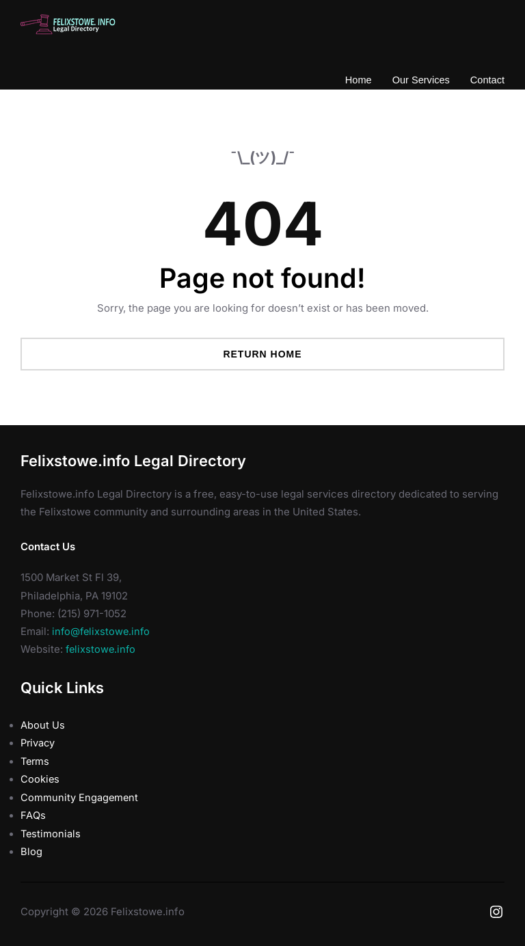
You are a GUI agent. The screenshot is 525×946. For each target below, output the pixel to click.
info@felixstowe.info (102, 631)
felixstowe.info (102, 650)
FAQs (33, 814)
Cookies (40, 778)
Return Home (262, 354)
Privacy (39, 743)
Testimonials (51, 832)
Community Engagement (80, 796)
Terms (36, 761)
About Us (43, 725)
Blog (31, 850)
